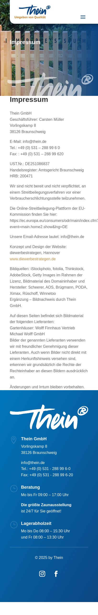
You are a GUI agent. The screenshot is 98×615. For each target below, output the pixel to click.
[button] (8, 606)
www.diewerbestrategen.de (33, 259)
